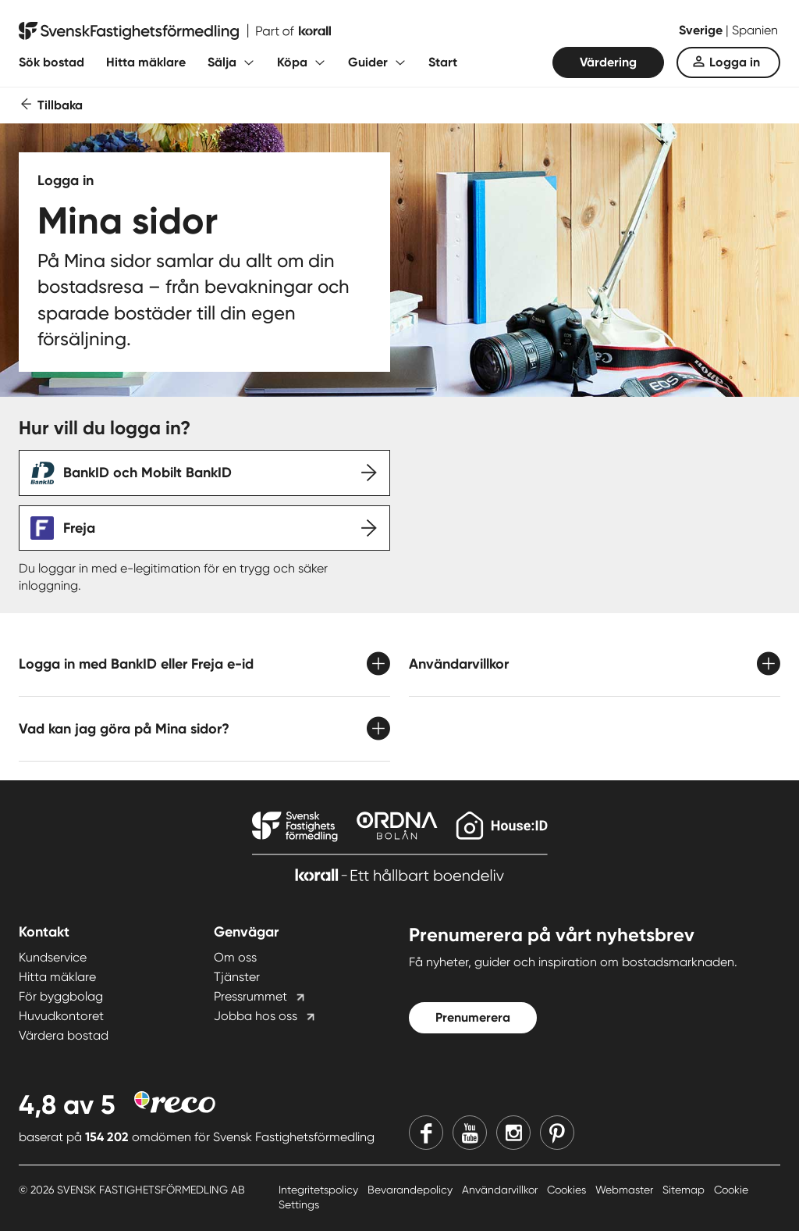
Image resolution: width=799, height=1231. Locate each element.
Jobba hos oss (255, 1015)
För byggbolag (61, 996)
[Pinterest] (557, 1132)
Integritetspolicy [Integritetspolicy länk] (320, 1189)
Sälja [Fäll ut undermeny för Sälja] (222, 62)
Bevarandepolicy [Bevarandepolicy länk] (412, 1189)
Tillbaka (60, 105)
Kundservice (53, 957)
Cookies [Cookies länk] (568, 1189)
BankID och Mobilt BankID (147, 472)
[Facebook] (426, 1132)
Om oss (235, 957)
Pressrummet (250, 996)
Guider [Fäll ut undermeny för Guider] (368, 62)
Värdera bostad (63, 1035)
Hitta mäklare (146, 62)
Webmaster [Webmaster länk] (625, 1189)
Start (442, 62)
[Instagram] (513, 1132)
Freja (79, 528)
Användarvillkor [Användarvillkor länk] (501, 1189)
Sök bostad (51, 62)
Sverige (702, 30)
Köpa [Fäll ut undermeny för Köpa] (292, 62)
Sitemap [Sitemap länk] (685, 1189)
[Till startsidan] (175, 31)
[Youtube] (470, 1132)
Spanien (755, 30)
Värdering (608, 62)
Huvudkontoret (61, 1015)
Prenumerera (472, 1017)
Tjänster (237, 976)
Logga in (734, 62)
